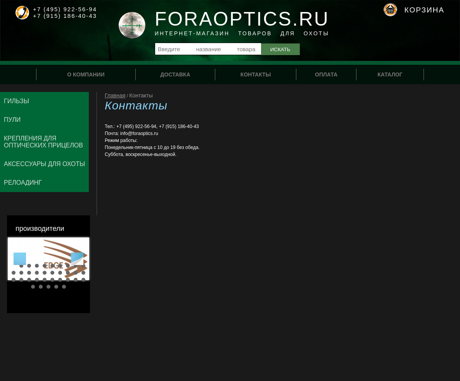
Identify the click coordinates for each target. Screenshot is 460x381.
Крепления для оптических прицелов (43, 142)
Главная (115, 95)
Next (77, 259)
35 (64, 287)
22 (21, 280)
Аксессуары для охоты (44, 164)
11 (14, 273)
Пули (12, 119)
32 (41, 287)
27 (60, 280)
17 (60, 273)
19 (76, 273)
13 (29, 273)
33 (48, 287)
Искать (280, 49)
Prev (20, 259)
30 (83, 280)
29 (76, 280)
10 (83, 266)
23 (29, 280)
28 (68, 280)
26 (52, 280)
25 (45, 280)
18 (68, 273)
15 (45, 273)
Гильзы (16, 101)
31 (33, 287)
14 (37, 273)
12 (21, 273)
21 (14, 280)
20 (83, 273)
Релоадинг (23, 182)
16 (52, 273)
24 (37, 280)
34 (56, 287)
